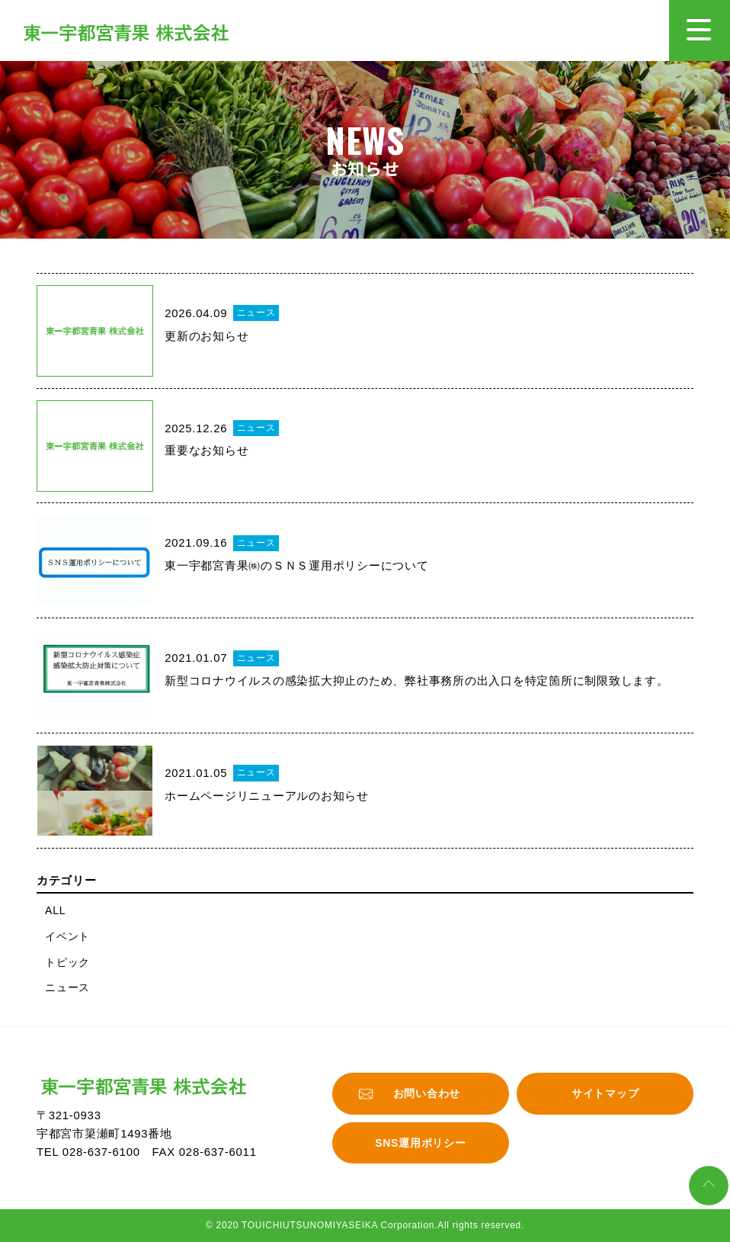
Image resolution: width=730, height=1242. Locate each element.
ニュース (67, 987)
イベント (67, 936)
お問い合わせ (426, 1093)
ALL (55, 910)
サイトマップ (605, 1093)
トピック (67, 962)
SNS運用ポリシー (420, 1143)
